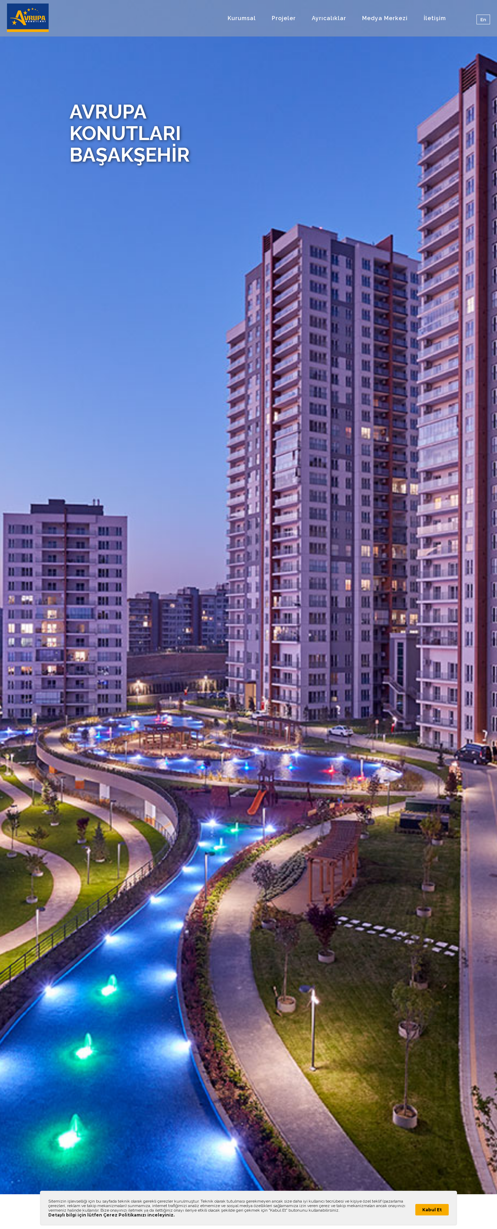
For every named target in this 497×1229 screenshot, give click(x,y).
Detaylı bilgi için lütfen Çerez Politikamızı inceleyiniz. (111, 1215)
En (483, 19)
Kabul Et (432, 1209)
